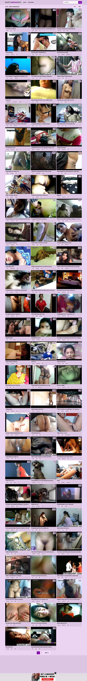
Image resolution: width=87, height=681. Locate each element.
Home (24, 2)
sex (58, 101)
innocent (43, 553)
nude (17, 268)
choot (7, 434)
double (20, 101)
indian (37, 101)
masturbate (12, 268)
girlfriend (68, 54)
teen (62, 101)
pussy (7, 54)
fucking (15, 125)
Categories (31, 2)
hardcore (60, 30)
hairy (7, 30)
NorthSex (13, 2)
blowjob (37, 197)
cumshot (16, 78)
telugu (38, 553)
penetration (14, 101)
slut (39, 530)
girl (41, 197)
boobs (11, 78)
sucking (12, 173)
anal (40, 78)
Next (47, 652)
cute (11, 30)
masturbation (68, 434)
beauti (66, 506)
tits (32, 648)
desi (36, 625)
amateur (63, 54)
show (15, 482)
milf (33, 30)
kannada (34, 553)
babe (65, 173)
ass (42, 411)
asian (14, 625)
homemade (38, 173)
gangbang (8, 101)
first (14, 387)
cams (67, 553)
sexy (33, 54)
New (79, 6)
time (10, 387)
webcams (68, 482)
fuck (15, 30)
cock (12, 458)
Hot (75, 6)
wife (66, 78)
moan (40, 625)
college (11, 197)
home (43, 173)
